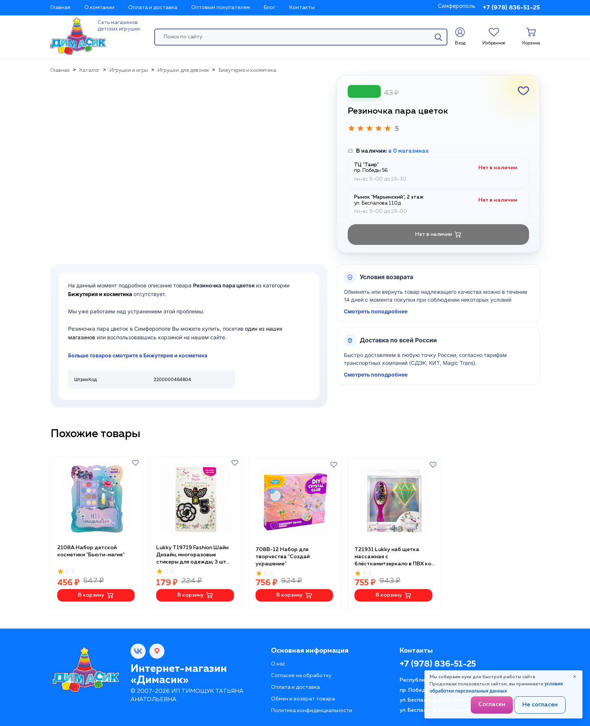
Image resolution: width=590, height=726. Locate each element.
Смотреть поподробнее (376, 311)
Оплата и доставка (152, 7)
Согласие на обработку (301, 673)
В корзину (96, 593)
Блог (269, 7)
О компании (99, 7)
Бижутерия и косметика (100, 294)
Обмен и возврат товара (303, 697)
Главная (60, 7)
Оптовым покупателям (220, 7)
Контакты (302, 7)
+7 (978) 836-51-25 (511, 8)
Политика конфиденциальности (311, 708)
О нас (278, 662)
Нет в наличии (438, 234)
